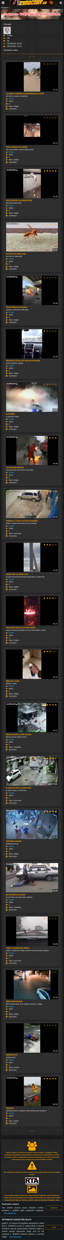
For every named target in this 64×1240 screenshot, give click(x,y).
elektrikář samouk (13, 841)
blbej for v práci (12, 681)
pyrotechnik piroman (15, 467)
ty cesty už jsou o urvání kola (18, 788)
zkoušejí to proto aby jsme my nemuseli (23, 360)
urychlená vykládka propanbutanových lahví (25, 93)
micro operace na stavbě (16, 147)
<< (30, 57)
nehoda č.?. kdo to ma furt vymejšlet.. (22, 521)
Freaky (11, 99)
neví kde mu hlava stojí (16, 254)
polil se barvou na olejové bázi (19, 200)
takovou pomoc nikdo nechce (18, 734)
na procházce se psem (15, 894)
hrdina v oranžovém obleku (17, 948)
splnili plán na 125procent (17, 574)
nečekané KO (11, 1055)
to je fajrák (10, 414)
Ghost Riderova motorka (16, 307)
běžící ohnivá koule (14, 1001)
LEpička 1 (10, 1108)
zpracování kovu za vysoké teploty (21, 627)
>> (34, 57)
